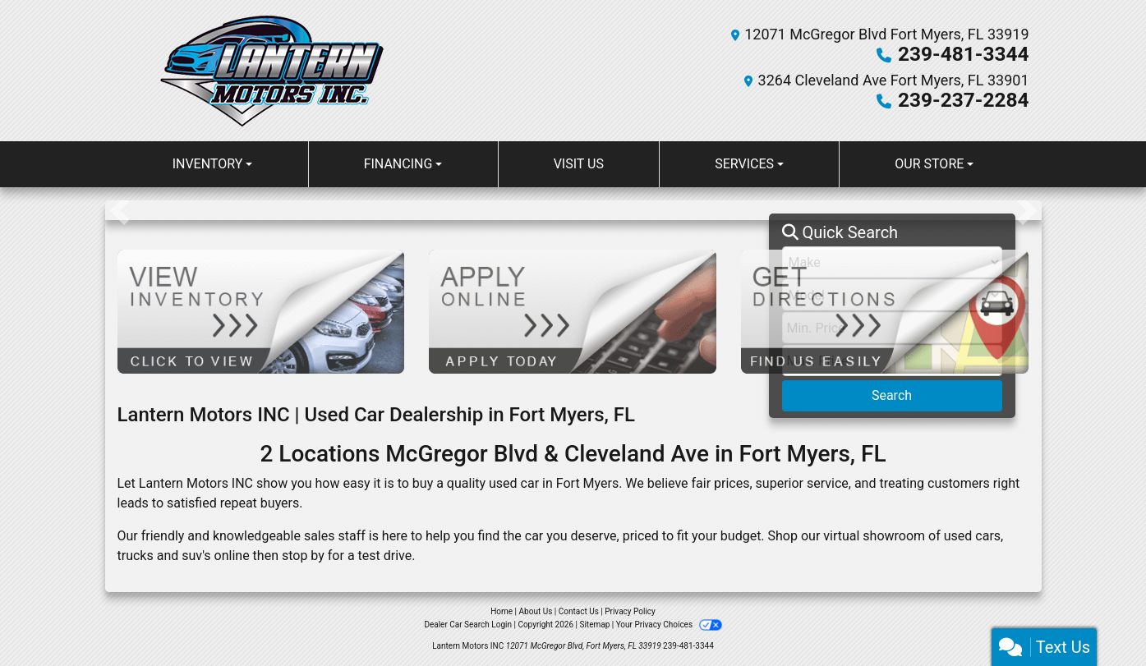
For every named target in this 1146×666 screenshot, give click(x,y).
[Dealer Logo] (271, 70)
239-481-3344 (964, 54)
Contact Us (579, 611)
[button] (119, 210)
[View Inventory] (261, 311)
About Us (536, 611)
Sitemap (594, 624)
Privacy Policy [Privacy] (630, 611)
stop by (303, 555)
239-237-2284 (964, 100)
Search (892, 395)
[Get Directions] (885, 311)
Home (501, 611)
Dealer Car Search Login (468, 624)
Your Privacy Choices (669, 624)
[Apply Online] (572, 311)
